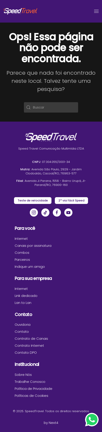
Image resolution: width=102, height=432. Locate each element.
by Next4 (51, 422)
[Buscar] (51, 107)
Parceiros (22, 259)
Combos (22, 252)
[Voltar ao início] (20, 11)
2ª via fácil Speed (71, 200)
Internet (21, 238)
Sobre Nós (23, 374)
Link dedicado (26, 295)
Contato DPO (26, 352)
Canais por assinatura (33, 245)
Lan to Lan (23, 302)
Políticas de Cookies (31, 395)
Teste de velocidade (33, 200)
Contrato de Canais (31, 338)
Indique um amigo (30, 266)
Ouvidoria (22, 324)
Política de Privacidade (33, 388)
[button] (96, 11)
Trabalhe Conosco (30, 381)
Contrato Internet (29, 345)
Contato (22, 331)
